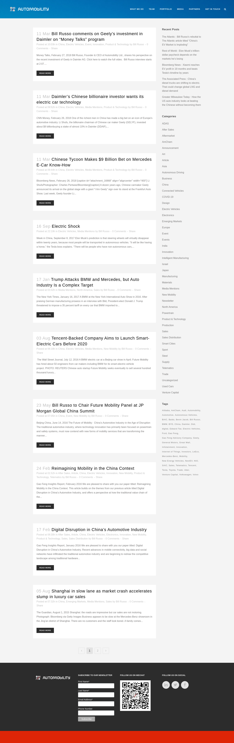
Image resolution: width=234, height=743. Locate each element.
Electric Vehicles (75, 44)
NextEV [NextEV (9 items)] (189, 461)
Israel (165, 264)
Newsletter (168, 301)
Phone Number (85, 709)
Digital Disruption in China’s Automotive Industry (99, 529)
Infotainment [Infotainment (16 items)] (168, 447)
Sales (97, 290)
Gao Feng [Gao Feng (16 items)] (173, 433)
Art (163, 154)
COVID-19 (167, 197)
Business (167, 178)
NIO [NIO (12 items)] (196, 461)
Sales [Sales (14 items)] (171, 465)
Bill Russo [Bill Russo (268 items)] (195, 419)
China (61, 44)
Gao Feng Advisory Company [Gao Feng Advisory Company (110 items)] (177, 438)
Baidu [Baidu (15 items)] (171, 419)
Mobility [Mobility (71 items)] (183, 456)
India (164, 246)
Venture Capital (170, 392)
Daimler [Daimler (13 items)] (186, 424)
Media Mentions (93, 107)
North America (84, 290)
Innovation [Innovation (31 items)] (181, 447)
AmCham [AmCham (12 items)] (175, 410)
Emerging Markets (76, 601)
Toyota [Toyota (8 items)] (172, 470)
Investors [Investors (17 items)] (186, 452)
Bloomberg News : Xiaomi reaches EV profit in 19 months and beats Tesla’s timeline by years (180, 69)
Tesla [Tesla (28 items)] (164, 470)
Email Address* (85, 699)
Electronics (112, 534)
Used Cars (168, 386)
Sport (165, 349)
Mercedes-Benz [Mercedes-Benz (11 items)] (170, 456)
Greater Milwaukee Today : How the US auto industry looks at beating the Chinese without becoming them (181, 101)
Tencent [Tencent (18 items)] (192, 465)
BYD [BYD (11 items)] (171, 424)
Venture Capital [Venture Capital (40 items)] (170, 474)
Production (168, 325)
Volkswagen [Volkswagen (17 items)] (185, 474)
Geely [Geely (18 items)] (196, 438)
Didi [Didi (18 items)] (193, 424)
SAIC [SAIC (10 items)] (164, 465)
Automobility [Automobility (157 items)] (194, 410)
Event (88, 44)
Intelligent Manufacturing (175, 258)
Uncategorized (170, 380)
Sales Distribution (78, 538)
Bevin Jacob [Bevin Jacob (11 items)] (182, 419)
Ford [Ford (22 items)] (164, 433)
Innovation (98, 44)
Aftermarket (168, 135)
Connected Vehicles (173, 190)
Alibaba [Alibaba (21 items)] (166, 410)
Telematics (56, 477)
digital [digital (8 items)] (165, 429)
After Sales (64, 473)
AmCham (167, 142)
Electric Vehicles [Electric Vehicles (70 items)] (191, 429)
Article (74, 473)
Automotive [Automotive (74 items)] (168, 415)
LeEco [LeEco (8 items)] (195, 452)
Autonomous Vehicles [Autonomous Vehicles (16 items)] (186, 415)
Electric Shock (66, 226)
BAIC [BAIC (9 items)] (164, 419)
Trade (165, 374)
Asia (164, 166)
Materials (167, 282)
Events (166, 239)
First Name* (83, 681)
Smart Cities (168, 343)
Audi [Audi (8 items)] (184, 410)
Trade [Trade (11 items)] (180, 470)
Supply (166, 362)
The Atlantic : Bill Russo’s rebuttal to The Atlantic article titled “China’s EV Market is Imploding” (181, 40)
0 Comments (119, 231)
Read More (45, 73)
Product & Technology (117, 44)
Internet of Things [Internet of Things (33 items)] (171, 452)
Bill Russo (138, 44)
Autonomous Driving (173, 172)
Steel (165, 356)
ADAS (165, 123)
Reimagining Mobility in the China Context (93, 468)
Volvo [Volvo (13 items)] (195, 474)
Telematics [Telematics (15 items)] (181, 465)
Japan (165, 270)
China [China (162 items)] (178, 424)
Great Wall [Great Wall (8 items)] (184, 442)
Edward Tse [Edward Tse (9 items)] (176, 429)
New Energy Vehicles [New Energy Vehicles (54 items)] (173, 461)
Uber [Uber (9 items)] (186, 470)
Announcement (170, 148)
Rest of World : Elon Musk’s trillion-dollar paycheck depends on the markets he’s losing (181, 55)
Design (166, 203)
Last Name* (83, 690)
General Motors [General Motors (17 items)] (170, 442)
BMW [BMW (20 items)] (164, 424)
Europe (166, 227)
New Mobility (111, 349)
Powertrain (168, 313)
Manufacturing (169, 276)
